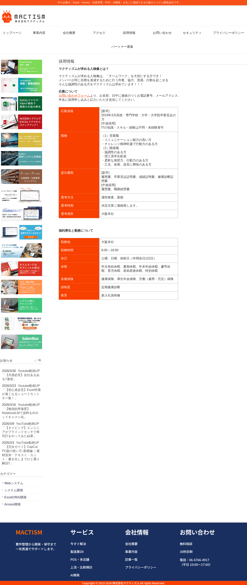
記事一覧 (131, 559)
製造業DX (77, 552)
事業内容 (39, 32)
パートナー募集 (122, 46)
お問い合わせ (162, 32)
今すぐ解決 (78, 544)
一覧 (38, 360)
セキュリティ (192, 32)
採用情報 (129, 32)
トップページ (12, 32)
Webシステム (13, 483)
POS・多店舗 (79, 559)
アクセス (99, 32)
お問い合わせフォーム (74, 95)
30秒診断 (186, 552)
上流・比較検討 (81, 567)
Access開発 (12, 504)
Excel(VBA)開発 (15, 497)
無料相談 (186, 544)
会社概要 (69, 32)
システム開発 (13, 490)
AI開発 (75, 575)
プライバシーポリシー (228, 32)
